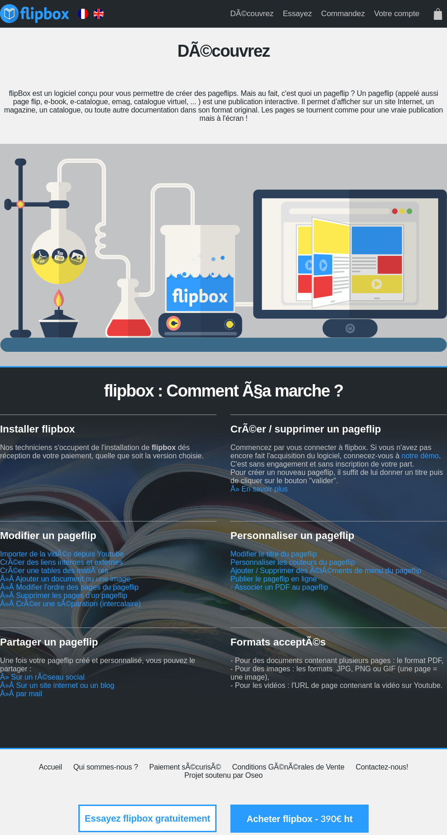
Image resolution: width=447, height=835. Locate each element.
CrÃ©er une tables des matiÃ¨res (54, 570)
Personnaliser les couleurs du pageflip (292, 562)
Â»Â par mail (21, 694)
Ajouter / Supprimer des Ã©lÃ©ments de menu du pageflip (325, 570)
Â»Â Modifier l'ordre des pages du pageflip (69, 587)
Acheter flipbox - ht (300, 818)
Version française (82, 13)
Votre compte (396, 13)
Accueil (50, 767)
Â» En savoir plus (259, 489)
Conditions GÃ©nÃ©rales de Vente (288, 767)
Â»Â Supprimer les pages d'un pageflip (63, 595)
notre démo (420, 456)
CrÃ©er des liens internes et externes (61, 562)
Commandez (343, 13)
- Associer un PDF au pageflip (279, 587)
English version (98, 13)
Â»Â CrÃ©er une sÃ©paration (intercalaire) (70, 604)
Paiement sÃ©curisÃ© (185, 767)
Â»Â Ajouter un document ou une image (65, 579)
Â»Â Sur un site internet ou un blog (57, 685)
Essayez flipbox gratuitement (147, 818)
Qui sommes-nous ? (105, 767)
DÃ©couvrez (252, 13)
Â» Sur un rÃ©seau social (42, 677)
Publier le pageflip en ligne (273, 579)
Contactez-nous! (382, 767)
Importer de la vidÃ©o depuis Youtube (62, 554)
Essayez (297, 13)
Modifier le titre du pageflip (273, 554)
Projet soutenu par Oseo (223, 775)
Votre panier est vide (438, 14)
